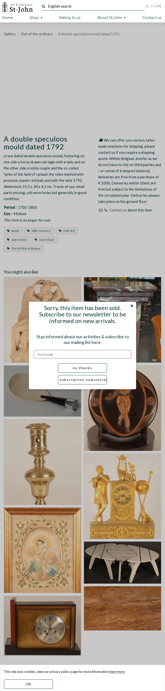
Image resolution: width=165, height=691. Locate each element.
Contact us (151, 17)
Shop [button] (36, 17)
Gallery (10, 34)
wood (13, 230)
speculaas (44, 239)
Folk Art (67, 230)
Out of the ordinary (37, 34)
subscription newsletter (83, 380)
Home (7, 17)
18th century (39, 230)
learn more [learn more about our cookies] (117, 672)
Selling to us (69, 17)
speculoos (17, 239)
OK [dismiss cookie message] (28, 684)
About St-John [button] (111, 17)
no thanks (82, 368)
